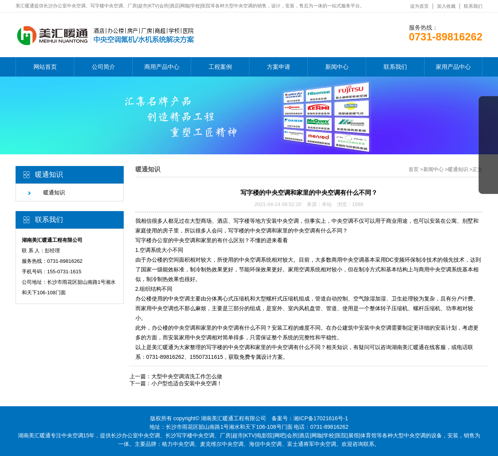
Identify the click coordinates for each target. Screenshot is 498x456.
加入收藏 (446, 6)
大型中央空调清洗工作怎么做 (186, 376)
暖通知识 (46, 192)
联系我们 (473, 6)
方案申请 (278, 66)
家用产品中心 (453, 66)
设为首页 (419, 6)
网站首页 (45, 66)
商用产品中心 (161, 66)
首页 (414, 169)
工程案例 (220, 66)
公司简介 (103, 66)
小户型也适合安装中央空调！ (186, 383)
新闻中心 (337, 66)
